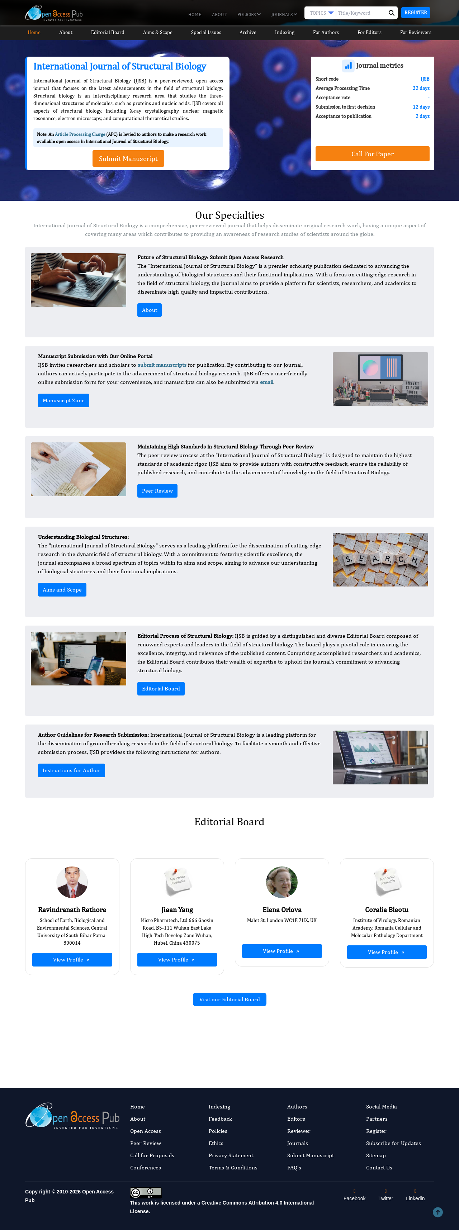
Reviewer (299, 1130)
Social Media (381, 1106)
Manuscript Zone (64, 400)
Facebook (354, 1195)
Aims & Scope (157, 32)
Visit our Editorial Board (229, 999)
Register (415, 12)
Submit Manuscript (310, 1155)
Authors (297, 1106)
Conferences (145, 1167)
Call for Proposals (152, 1155)
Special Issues (206, 32)
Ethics (216, 1143)
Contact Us (379, 1167)
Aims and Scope (62, 589)
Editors (296, 1118)
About (219, 14)
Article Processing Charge (80, 134)
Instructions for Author (71, 770)
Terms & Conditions (233, 1167)
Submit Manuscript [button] (128, 158)
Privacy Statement (231, 1155)
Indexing (287, 32)
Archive (249, 32)
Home (194, 14)
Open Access (145, 1130)
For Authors (329, 32)
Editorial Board (107, 32)
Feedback (220, 1118)
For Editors (373, 32)
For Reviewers (420, 32)
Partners (377, 1118)
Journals (284, 15)
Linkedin (415, 1195)
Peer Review (157, 490)
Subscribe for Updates (393, 1143)
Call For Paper (372, 153)
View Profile (72, 959)
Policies (248, 15)
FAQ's (294, 1167)
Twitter (385, 1195)
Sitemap (376, 1155)
